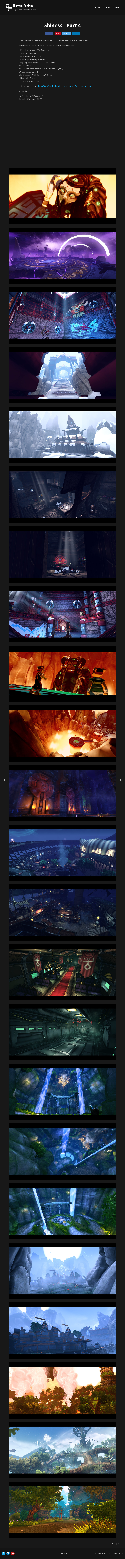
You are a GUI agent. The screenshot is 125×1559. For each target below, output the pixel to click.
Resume (106, 8)
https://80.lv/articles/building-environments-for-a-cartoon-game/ (65, 86)
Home (97, 8)
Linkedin (117, 8)
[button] (116, 1543)
